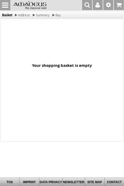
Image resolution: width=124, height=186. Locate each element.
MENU (5, 5)
